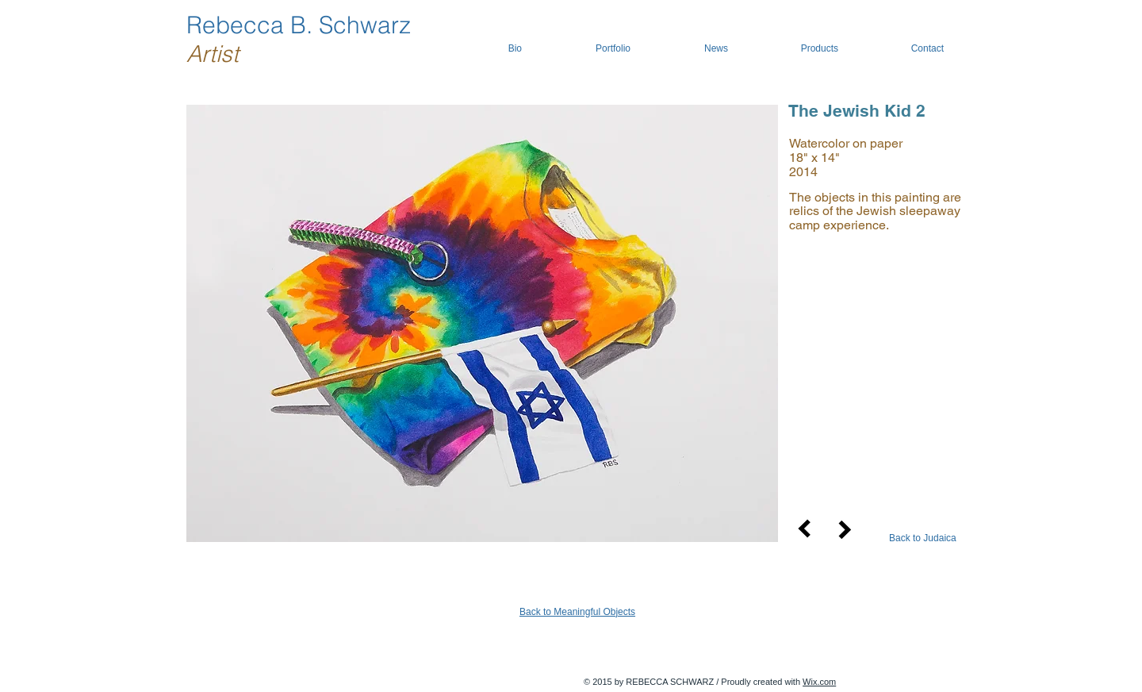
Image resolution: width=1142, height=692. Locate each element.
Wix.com (819, 681)
